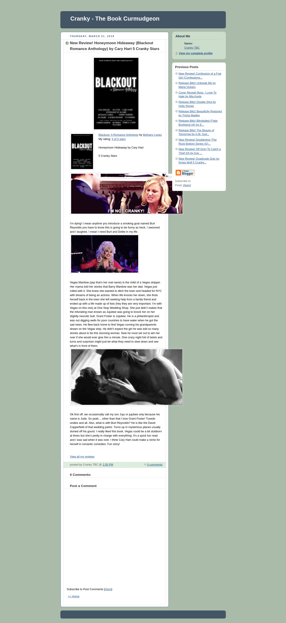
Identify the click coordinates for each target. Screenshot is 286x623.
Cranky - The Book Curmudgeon (115, 18)
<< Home (74, 596)
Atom (108, 589)
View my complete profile (196, 53)
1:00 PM (108, 464)
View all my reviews (82, 456)
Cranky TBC (192, 47)
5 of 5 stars (118, 139)
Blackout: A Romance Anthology (119, 134)
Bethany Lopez (152, 134)
